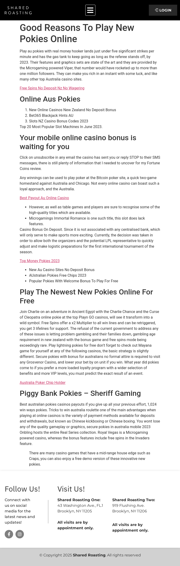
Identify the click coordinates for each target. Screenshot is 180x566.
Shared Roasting (89, 555)
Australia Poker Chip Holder (42, 382)
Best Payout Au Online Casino (44, 198)
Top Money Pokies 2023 (40, 261)
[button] (90, 10)
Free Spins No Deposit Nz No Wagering (52, 88)
